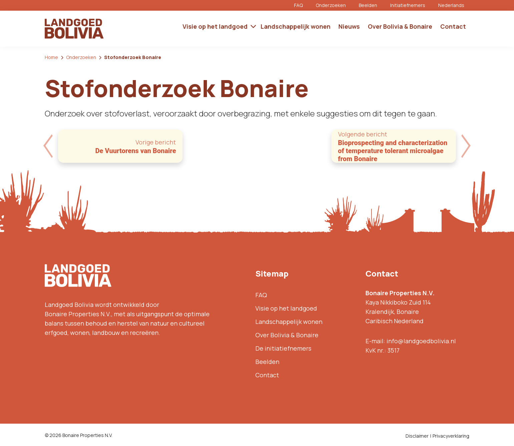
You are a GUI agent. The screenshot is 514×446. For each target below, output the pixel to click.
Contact (267, 375)
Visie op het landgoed (286, 308)
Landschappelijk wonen (288, 322)
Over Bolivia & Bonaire (286, 335)
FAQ (298, 5)
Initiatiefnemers (407, 5)
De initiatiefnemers (283, 348)
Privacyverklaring (451, 436)
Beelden (368, 5)
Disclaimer (417, 436)
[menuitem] (453, 5)
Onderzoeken (331, 5)
